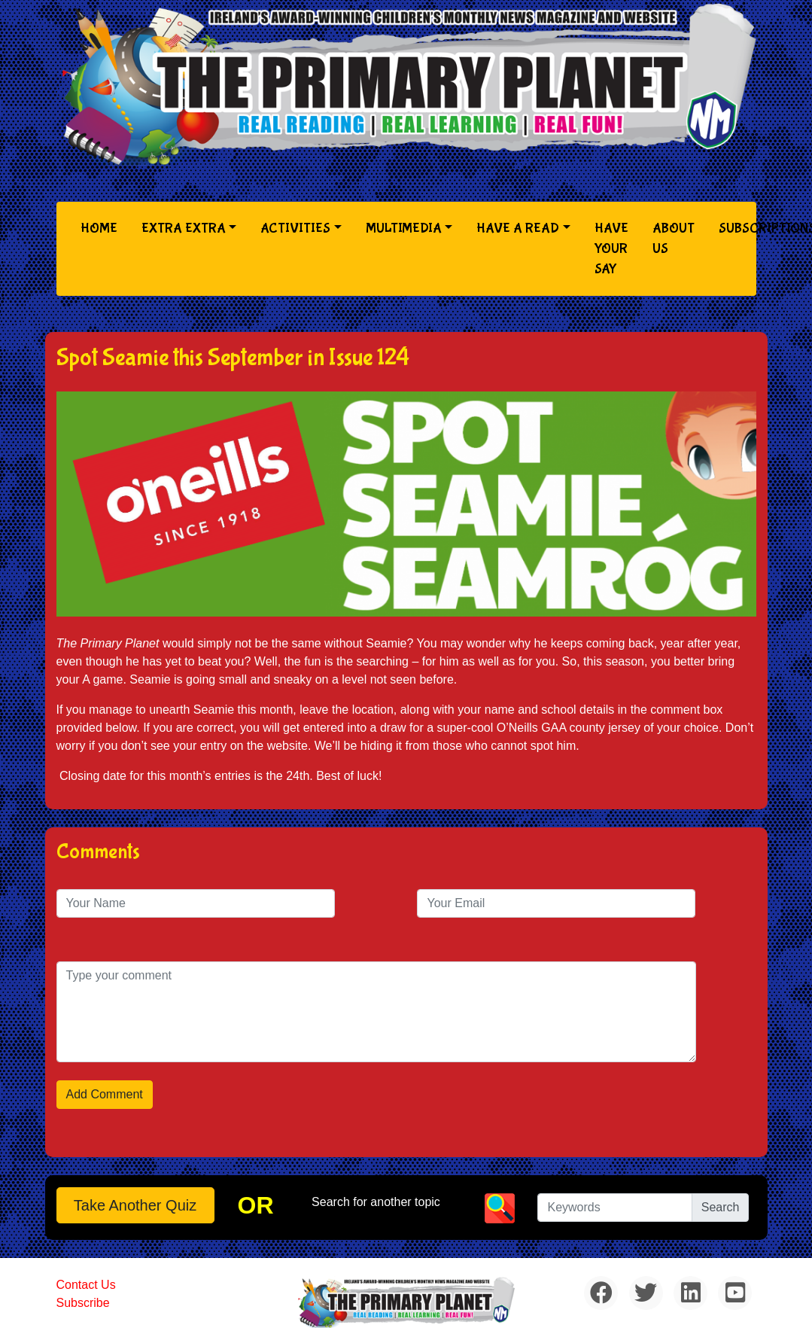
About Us (673, 239)
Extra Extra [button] (183, 228)
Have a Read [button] (517, 228)
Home (102, 227)
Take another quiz (135, 1205)
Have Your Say (611, 249)
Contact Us (86, 1284)
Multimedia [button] (404, 228)
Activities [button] (295, 228)
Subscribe (83, 1302)
